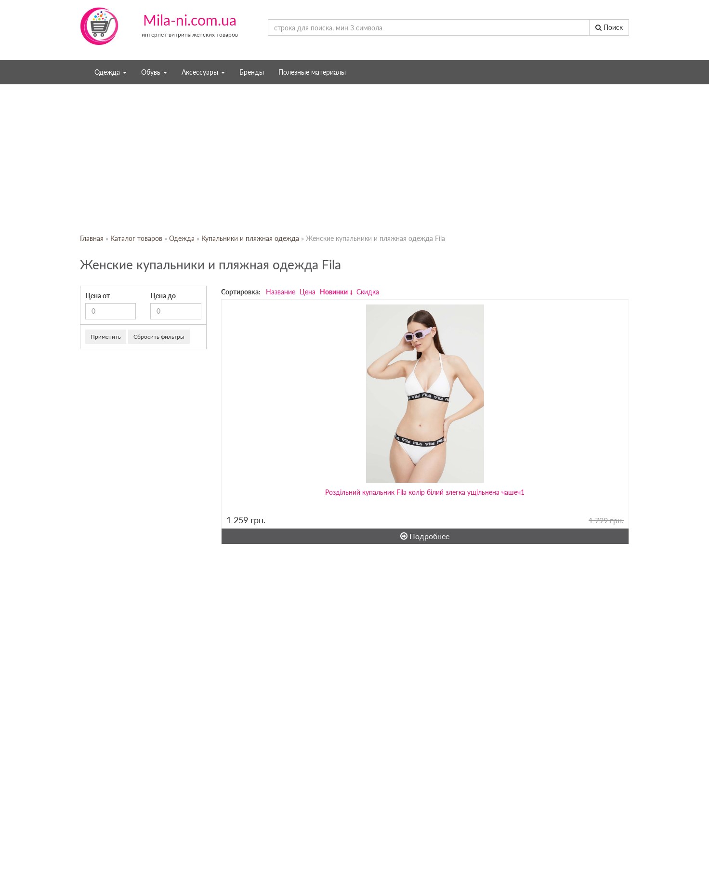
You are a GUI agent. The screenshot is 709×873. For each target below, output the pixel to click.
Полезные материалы (312, 72)
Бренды (251, 72)
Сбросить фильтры (158, 336)
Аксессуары (203, 72)
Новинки (334, 292)
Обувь (154, 72)
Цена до (163, 295)
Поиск (609, 27)
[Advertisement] (354, 159)
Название (280, 292)
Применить (106, 336)
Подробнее (424, 536)
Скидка (367, 292)
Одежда (110, 72)
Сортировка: (241, 292)
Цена (307, 292)
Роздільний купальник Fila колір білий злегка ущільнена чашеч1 (425, 492)
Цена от (97, 295)
